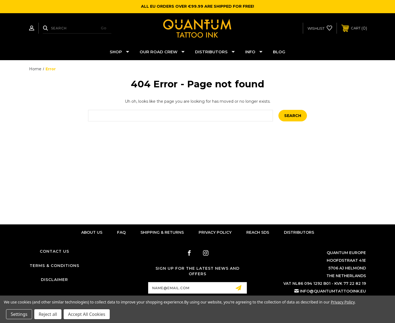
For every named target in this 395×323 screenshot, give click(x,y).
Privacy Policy (215, 232)
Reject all (48, 314)
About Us (91, 232)
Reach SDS (257, 232)
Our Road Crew (162, 52)
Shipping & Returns (162, 232)
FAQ (121, 232)
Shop (119, 52)
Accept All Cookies (86, 314)
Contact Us (54, 251)
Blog (279, 51)
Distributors (215, 52)
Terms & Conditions (54, 265)
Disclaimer (54, 279)
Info (254, 52)
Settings (19, 314)
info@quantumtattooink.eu (333, 291)
